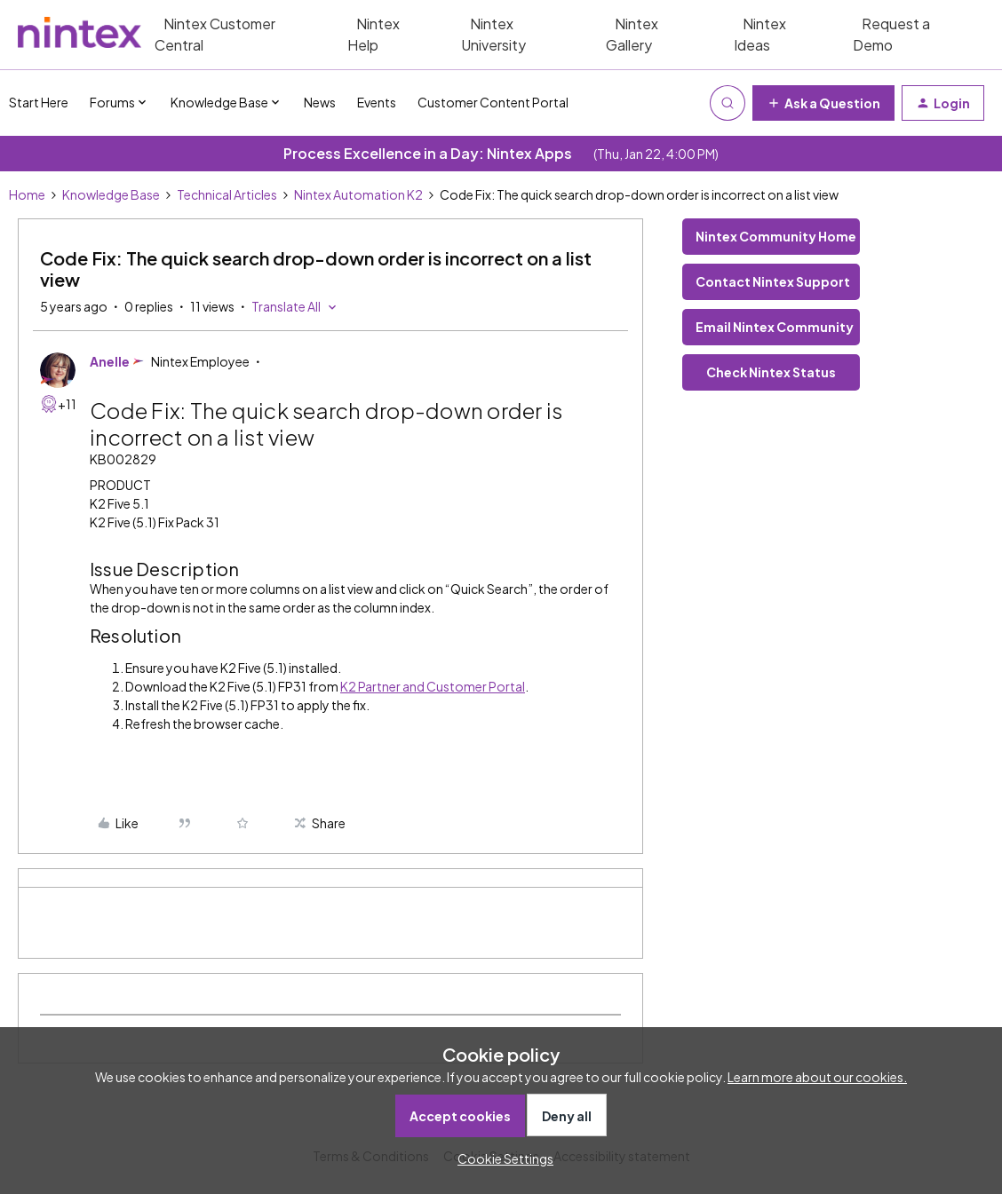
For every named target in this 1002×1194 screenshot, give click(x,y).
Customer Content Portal (493, 102)
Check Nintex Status (771, 372)
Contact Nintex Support (773, 281)
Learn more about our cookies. (817, 1077)
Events (376, 102)
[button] (823, 103)
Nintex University (493, 34)
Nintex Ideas (760, 34)
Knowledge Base (111, 194)
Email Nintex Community (775, 327)
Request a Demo (891, 34)
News (320, 102)
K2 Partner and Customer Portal (432, 686)
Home (27, 194)
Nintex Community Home (776, 236)
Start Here (38, 102)
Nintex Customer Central (215, 34)
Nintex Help (373, 34)
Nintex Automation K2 (358, 194)
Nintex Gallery (632, 34)
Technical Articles (227, 194)
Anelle (110, 361)
